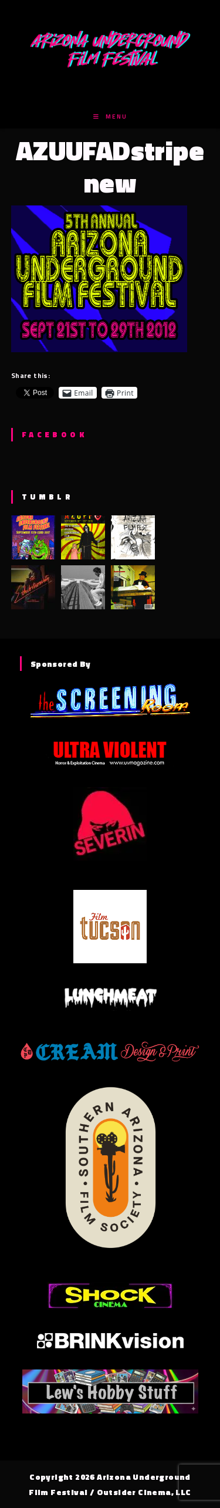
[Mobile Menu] (110, 116)
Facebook (54, 434)
